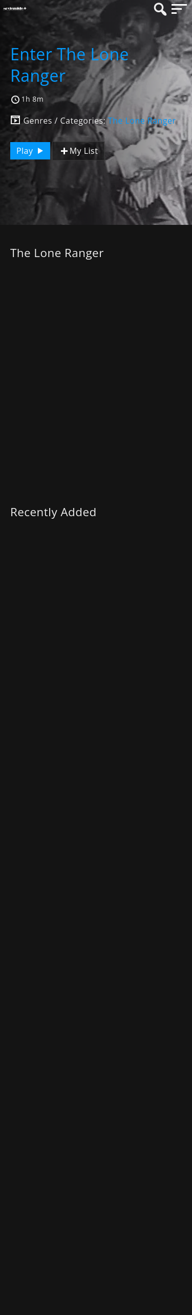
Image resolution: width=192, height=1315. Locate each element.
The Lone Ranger (142, 120)
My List (78, 151)
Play (31, 150)
